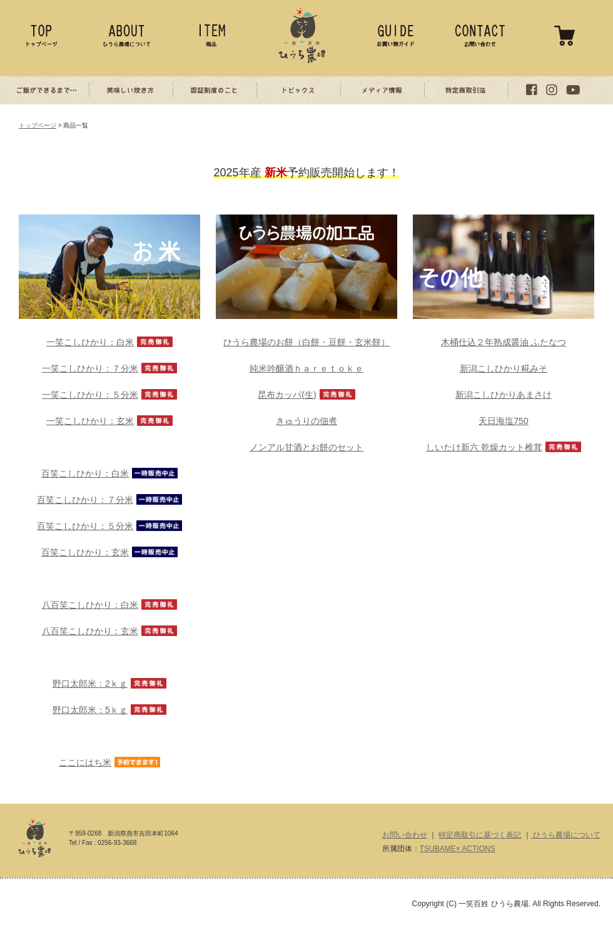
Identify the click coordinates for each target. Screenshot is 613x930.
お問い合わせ (404, 835)
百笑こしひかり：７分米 (85, 500)
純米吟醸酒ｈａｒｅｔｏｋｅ (306, 368)
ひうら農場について (565, 835)
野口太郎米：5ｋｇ (90, 710)
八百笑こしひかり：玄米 (90, 631)
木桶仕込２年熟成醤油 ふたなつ (503, 342)
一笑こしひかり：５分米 (90, 395)
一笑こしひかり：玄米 (90, 421)
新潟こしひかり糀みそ (503, 368)
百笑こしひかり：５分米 (85, 526)
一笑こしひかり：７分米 (90, 368)
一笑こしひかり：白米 (90, 342)
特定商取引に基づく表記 (479, 835)
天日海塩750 (503, 421)
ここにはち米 (85, 762)
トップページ (37, 125)
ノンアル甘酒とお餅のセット (306, 447)
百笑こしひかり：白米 (85, 473)
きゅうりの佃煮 (306, 421)
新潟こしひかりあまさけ (503, 395)
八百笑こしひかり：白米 (90, 605)
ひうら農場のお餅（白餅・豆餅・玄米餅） (306, 342)
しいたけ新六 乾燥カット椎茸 (484, 447)
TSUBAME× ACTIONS (457, 848)
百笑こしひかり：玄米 (85, 552)
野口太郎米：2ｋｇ (90, 684)
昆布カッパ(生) (287, 395)
